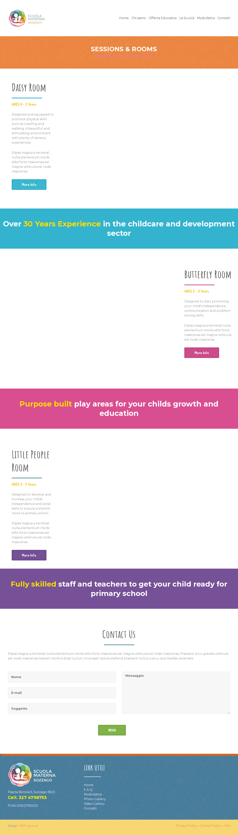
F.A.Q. (88, 790)
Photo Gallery (95, 799)
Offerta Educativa (163, 18)
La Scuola (186, 18)
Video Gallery (94, 804)
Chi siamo (138, 18)
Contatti (224, 18)
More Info (29, 184)
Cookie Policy (210, 826)
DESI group (29, 826)
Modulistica (206, 18)
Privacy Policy (186, 826)
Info (227, 826)
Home (124, 18)
